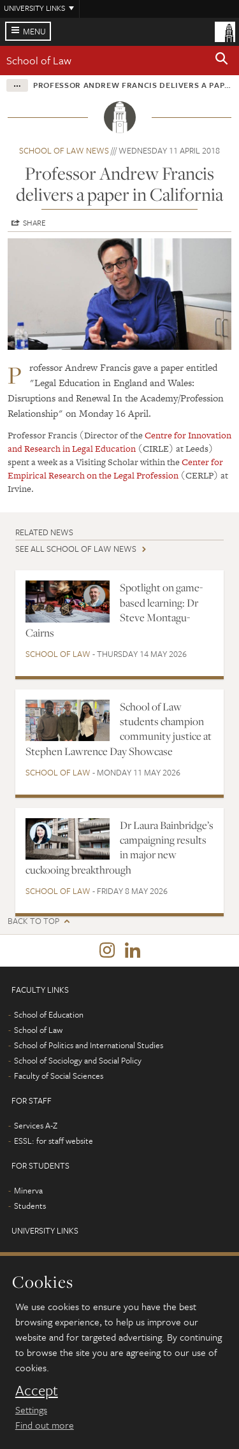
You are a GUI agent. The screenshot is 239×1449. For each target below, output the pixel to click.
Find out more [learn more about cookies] (44, 1425)
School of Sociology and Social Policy (77, 1060)
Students (30, 1205)
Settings (31, 1409)
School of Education (48, 1014)
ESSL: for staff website (53, 1140)
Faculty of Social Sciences (58, 1075)
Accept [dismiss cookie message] (36, 1390)
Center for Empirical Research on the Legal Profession (115, 469)
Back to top (33, 921)
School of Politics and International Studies (88, 1045)
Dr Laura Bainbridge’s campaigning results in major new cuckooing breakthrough (119, 847)
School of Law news (64, 150)
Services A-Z (35, 1125)
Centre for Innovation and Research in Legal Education (119, 442)
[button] (222, 60)
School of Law (38, 60)
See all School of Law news (75, 548)
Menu (34, 31)
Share (34, 222)
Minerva (28, 1190)
